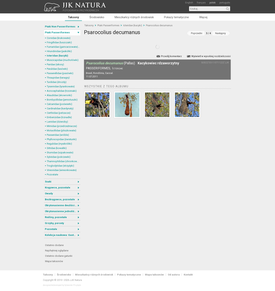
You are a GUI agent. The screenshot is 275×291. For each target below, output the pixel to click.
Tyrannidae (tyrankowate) (61, 86)
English (189, 2)
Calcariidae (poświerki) (59, 104)
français (201, 2)
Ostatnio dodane (54, 245)
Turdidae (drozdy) (56, 82)
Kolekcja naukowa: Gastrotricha (62, 235)
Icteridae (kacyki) (57, 55)
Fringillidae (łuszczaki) (59, 42)
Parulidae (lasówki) (57, 68)
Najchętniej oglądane (56, 250)
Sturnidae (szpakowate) (60, 152)
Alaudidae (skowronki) (59, 95)
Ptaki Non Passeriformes (60, 26)
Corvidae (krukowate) (58, 38)
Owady (49, 193)
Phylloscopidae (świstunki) (62, 139)
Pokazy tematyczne (176, 17)
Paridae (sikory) (55, 64)
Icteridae (117, 68)
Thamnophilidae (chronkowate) (63, 161)
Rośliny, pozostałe (56, 217)
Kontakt (188, 274)
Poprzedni (196, 33)
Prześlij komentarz (171, 56)
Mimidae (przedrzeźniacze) (62, 126)
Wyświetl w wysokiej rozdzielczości (211, 56)
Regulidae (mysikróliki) (59, 143)
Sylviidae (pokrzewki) (58, 156)
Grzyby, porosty (54, 223)
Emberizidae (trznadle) (59, 117)
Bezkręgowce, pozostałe (60, 199)
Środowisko (96, 17)
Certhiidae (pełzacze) (58, 112)
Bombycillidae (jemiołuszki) (62, 99)
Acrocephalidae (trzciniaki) (62, 90)
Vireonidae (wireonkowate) (62, 170)
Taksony (73, 17)
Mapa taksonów (54, 261)
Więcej (203, 17)
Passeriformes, (98, 68)
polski (212, 2)
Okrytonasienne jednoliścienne (62, 211)
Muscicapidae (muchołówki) (62, 60)
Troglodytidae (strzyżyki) (60, 165)
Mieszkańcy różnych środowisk (134, 17)
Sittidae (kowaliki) (57, 148)
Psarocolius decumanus (159, 25)
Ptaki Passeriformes (57, 32)
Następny (220, 33)
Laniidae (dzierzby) (57, 121)
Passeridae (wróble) (58, 134)
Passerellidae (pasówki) (60, 73)
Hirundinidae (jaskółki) (59, 51)
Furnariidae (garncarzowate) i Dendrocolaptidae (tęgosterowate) (63, 46)
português (224, 2)
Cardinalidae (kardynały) (60, 108)
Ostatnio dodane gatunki (58, 255)
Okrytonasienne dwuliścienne (62, 205)
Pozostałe (52, 174)
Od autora (174, 274)
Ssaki (48, 181)
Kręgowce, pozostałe (57, 187)
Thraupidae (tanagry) (58, 77)
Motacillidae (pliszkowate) (61, 130)
